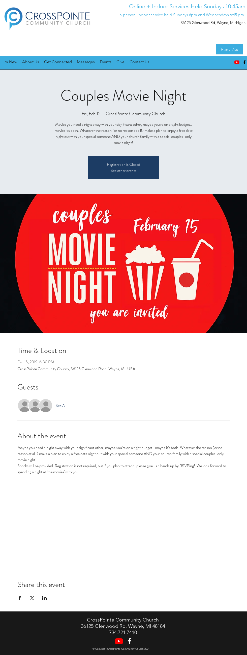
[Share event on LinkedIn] (44, 598)
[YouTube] (236, 62)
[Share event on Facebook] (19, 598)
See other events (123, 170)
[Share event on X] (32, 598)
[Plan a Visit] (229, 49)
